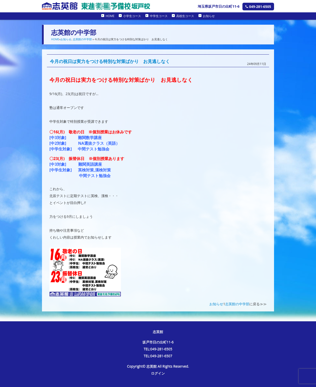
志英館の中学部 (82, 39)
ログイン (158, 373)
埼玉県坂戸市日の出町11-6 (218, 6)
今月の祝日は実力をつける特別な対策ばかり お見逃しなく (110, 61)
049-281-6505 (258, 6)
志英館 (158, 331)
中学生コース (159, 16)
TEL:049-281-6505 (158, 348)
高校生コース (185, 16)
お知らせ (209, 16)
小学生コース (132, 16)
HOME (110, 16)
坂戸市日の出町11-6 (158, 342)
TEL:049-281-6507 (158, 355)
